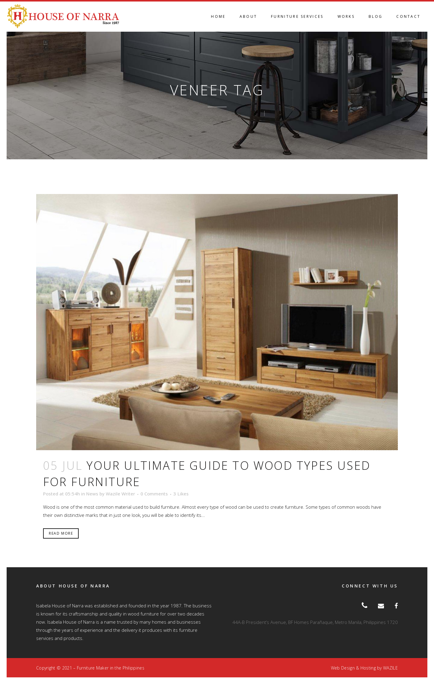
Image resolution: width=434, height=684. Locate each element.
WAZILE (390, 668)
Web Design (343, 668)
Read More (61, 533)
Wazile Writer (120, 494)
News (92, 494)
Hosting (368, 668)
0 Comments (154, 494)
